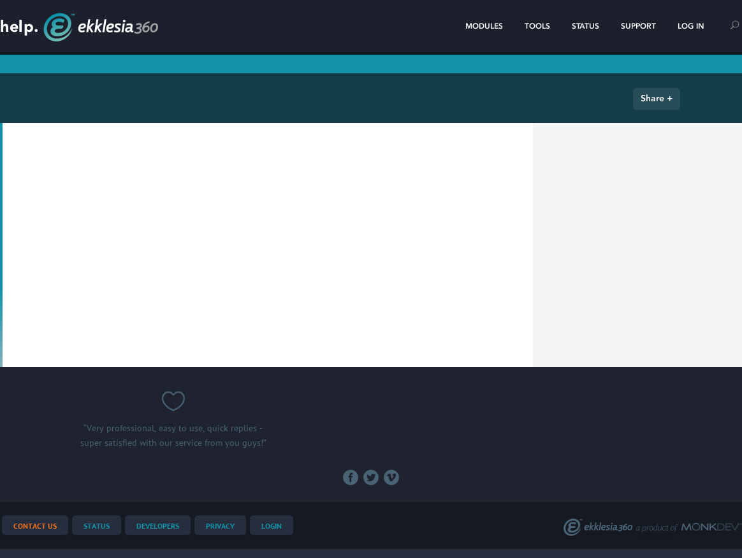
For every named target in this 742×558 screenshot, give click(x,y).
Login (271, 526)
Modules (484, 26)
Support (638, 26)
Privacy (220, 526)
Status (585, 26)
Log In (691, 26)
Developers (157, 526)
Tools (537, 26)
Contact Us (35, 526)
